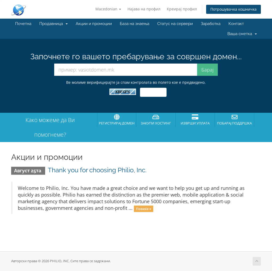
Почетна (23, 23)
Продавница (53, 23)
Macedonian (108, 8)
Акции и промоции (94, 23)
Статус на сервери (175, 23)
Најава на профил (144, 8)
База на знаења (134, 23)
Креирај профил (182, 8)
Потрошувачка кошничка (233, 9)
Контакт (236, 23)
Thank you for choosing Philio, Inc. (97, 170)
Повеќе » (143, 208)
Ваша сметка (242, 33)
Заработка (210, 23)
